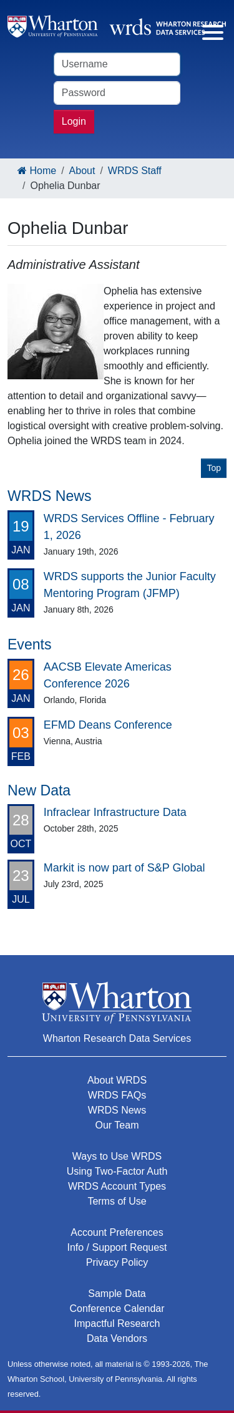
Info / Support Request (117, 1247)
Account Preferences (117, 1232)
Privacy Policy (117, 1262)
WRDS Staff (135, 170)
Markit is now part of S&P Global (124, 868)
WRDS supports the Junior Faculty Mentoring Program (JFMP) (130, 585)
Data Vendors (117, 1338)
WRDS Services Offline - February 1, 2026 (129, 526)
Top (214, 468)
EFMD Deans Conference (108, 725)
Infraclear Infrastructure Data (115, 812)
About (82, 170)
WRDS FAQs (117, 1095)
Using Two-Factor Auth (117, 1171)
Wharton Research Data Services (117, 1038)
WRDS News (117, 1110)
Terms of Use (116, 1201)
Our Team (117, 1125)
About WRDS (117, 1080)
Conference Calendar (116, 1308)
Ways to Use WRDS (117, 1156)
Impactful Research (117, 1323)
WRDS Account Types (117, 1186)
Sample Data (117, 1293)
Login (74, 121)
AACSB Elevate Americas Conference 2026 (108, 675)
